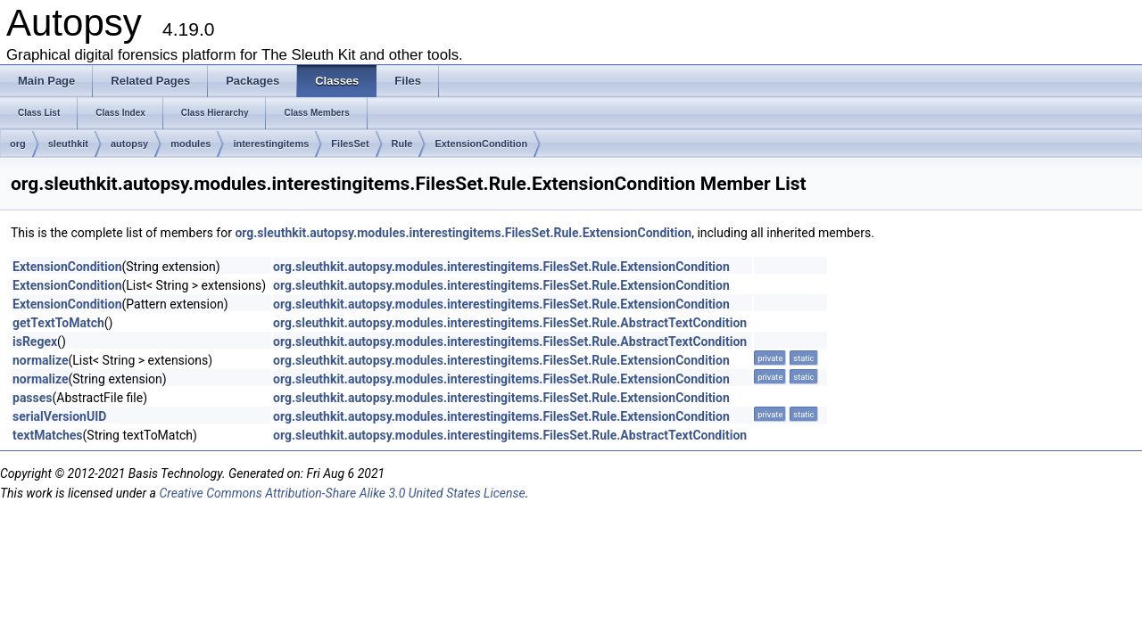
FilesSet (349, 143)
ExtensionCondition (480, 143)
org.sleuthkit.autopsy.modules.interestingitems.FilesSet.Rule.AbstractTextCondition (510, 323)
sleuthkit (68, 143)
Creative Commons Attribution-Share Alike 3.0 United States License (342, 493)
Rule (402, 143)
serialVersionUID (59, 416)
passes (32, 398)
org (18, 143)
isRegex (34, 341)
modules (190, 143)
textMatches (47, 435)
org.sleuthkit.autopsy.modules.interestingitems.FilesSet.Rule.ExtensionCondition (463, 233)
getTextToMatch (58, 323)
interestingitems (271, 143)
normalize (40, 360)
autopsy (129, 143)
